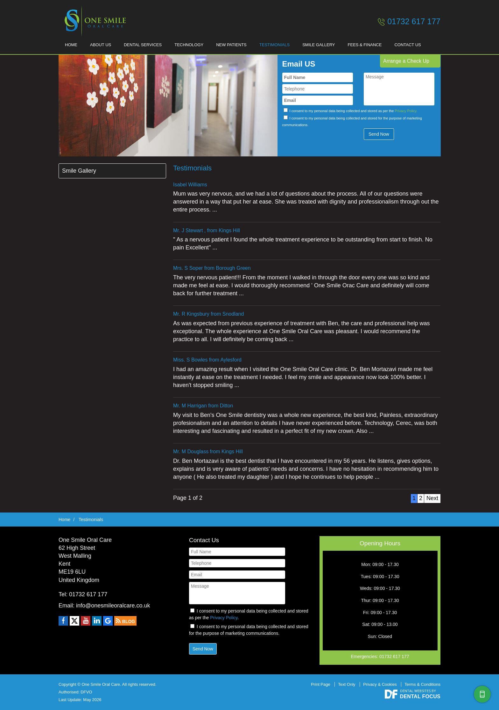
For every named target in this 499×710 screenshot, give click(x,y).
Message (399, 89)
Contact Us (407, 44)
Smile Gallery (318, 44)
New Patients (231, 44)
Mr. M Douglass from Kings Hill (208, 451)
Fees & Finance (365, 44)
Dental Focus (420, 696)
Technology (188, 44)
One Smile (94, 21)
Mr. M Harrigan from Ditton (203, 405)
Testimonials (274, 44)
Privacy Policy (405, 111)
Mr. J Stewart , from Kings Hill (206, 230)
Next (432, 498)
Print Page (320, 684)
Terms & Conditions (422, 684)
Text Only (346, 684)
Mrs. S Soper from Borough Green (212, 268)
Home (71, 44)
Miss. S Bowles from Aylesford (207, 359)
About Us (100, 44)
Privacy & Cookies (380, 684)
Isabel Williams (190, 184)
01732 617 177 (413, 21)
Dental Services (143, 44)
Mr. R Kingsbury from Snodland (208, 314)
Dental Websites (415, 690)
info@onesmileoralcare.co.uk (113, 605)
